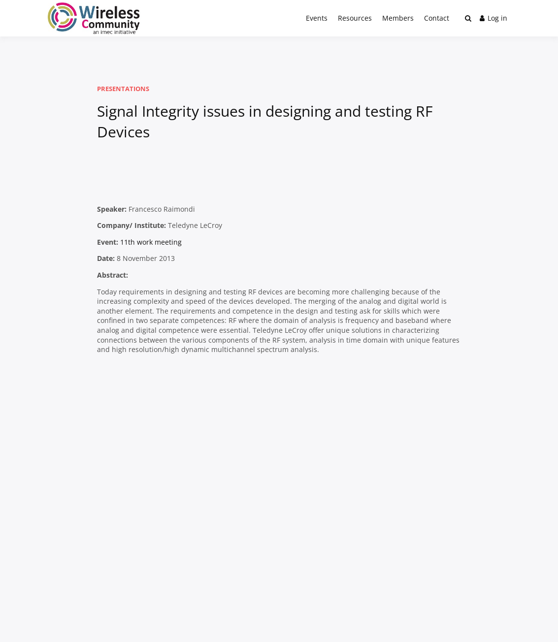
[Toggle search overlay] (468, 18)
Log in (493, 18)
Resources (355, 18)
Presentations (123, 88)
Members (398, 18)
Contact (436, 18)
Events (317, 18)
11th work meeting (151, 242)
